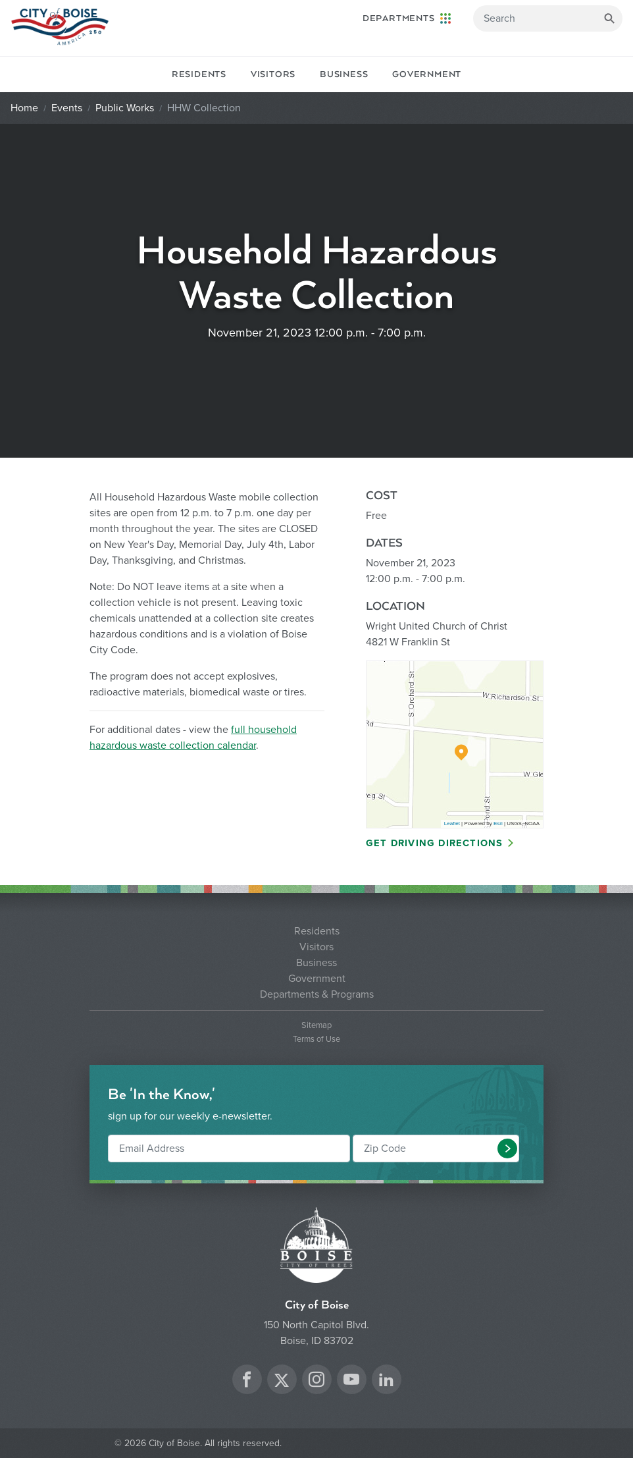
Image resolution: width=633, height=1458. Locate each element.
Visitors (273, 74)
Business (344, 74)
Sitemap (316, 1025)
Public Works (124, 108)
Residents (199, 74)
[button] (507, 1148)
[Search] (547, 18)
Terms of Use (316, 1039)
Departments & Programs (317, 994)
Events (66, 108)
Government (426, 74)
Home (24, 108)
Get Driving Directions (434, 843)
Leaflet (452, 823)
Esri (498, 823)
